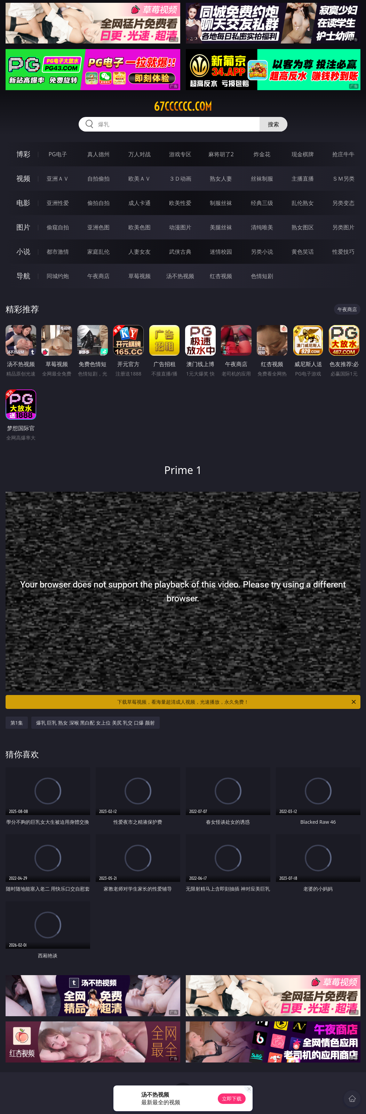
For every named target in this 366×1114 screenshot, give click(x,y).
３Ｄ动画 (180, 178)
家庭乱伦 (98, 251)
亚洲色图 (98, 227)
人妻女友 (139, 251)
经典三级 (262, 203)
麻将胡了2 (221, 154)
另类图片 (343, 227)
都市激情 (58, 251)
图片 (23, 227)
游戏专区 (180, 154)
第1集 (16, 722)
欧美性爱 (180, 203)
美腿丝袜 (221, 227)
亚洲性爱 (58, 203)
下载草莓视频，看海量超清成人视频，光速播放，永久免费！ (237, 702)
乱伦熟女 (303, 203)
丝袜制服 (262, 178)
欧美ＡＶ (139, 178)
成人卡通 (139, 203)
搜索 (273, 124)
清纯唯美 (262, 227)
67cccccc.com (183, 106)
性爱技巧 (343, 251)
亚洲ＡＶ (58, 178)
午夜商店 (98, 276)
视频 (23, 178)
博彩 (23, 154)
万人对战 (139, 154)
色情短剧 (262, 276)
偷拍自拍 (98, 203)
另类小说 (262, 251)
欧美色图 (139, 227)
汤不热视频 (180, 276)
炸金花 (262, 154)
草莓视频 (139, 276)
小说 (23, 251)
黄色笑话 (303, 251)
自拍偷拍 (98, 178)
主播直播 (303, 178)
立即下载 (231, 1098)
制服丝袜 (221, 203)
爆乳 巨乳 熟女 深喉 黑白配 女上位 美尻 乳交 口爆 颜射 (95, 722)
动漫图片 (180, 227)
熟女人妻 (221, 178)
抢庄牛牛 (343, 154)
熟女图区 (303, 227)
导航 (23, 276)
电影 (23, 202)
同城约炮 (58, 276)
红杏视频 (221, 276)
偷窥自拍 (58, 227)
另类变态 (343, 203)
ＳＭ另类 (343, 178)
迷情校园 (221, 251)
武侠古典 (180, 251)
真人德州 (98, 154)
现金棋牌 (303, 154)
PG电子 (57, 154)
